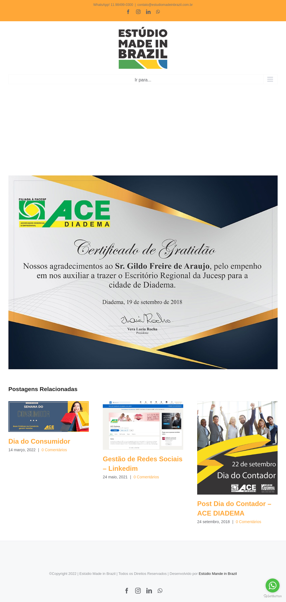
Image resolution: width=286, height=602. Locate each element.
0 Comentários (54, 450)
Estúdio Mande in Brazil (218, 574)
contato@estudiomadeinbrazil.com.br (165, 5)
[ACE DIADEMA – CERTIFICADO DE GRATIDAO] (143, 272)
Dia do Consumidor (39, 441)
